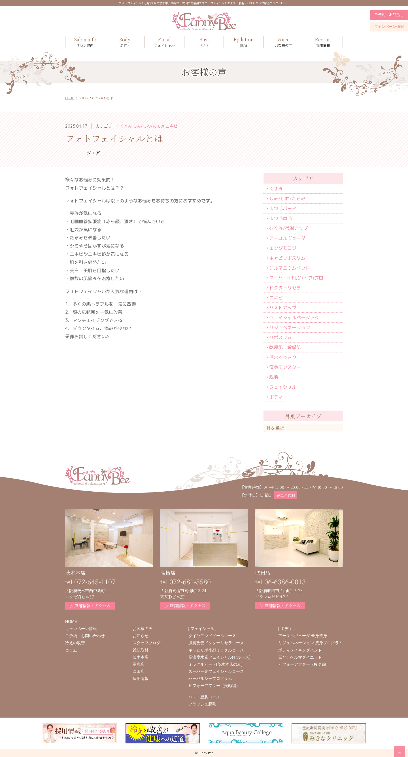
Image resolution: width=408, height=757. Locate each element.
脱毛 (243, 42)
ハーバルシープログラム (210, 678)
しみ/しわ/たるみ (287, 198)
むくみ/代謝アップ (288, 228)
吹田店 (138, 671)
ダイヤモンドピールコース (212, 635)
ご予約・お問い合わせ (85, 635)
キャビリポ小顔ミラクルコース (216, 650)
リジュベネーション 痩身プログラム (310, 642)
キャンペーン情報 (389, 26)
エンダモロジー (285, 248)
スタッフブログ (146, 642)
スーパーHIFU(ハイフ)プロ (296, 278)
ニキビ (276, 298)
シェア (93, 152)
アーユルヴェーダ (287, 238)
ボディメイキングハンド (300, 650)
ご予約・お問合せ (389, 14)
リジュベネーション (289, 327)
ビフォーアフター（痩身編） (304, 664)
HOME (69, 98)
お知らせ (140, 635)
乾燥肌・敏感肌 (285, 347)
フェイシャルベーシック (294, 317)
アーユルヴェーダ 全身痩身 (302, 635)
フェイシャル (282, 387)
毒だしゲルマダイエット (300, 657)
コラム (71, 650)
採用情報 (323, 42)
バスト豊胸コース (204, 697)
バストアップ (282, 308)
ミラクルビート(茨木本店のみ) (215, 664)
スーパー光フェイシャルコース (216, 671)
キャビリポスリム (287, 258)
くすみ (276, 188)
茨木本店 (140, 657)
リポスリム (280, 337)
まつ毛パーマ (282, 208)
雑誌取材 (140, 650)
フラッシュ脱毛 (202, 704)
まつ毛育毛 (280, 218)
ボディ (276, 397)
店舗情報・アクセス (90, 605)
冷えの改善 (75, 642)
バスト (204, 42)
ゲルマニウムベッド (289, 268)
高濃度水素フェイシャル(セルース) (219, 657)
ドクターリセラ (285, 288)
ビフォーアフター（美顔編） (214, 685)
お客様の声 (283, 42)
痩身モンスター (285, 367)
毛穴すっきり (282, 357)
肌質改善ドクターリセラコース (216, 642)
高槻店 (138, 664)
